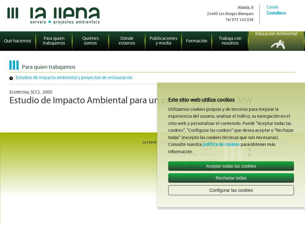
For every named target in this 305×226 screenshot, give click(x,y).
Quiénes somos (90, 41)
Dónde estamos (127, 41)
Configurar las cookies (231, 190)
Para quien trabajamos (54, 41)
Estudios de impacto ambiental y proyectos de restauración (74, 78)
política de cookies (221, 145)
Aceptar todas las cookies (231, 166)
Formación (196, 41)
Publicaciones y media (163, 41)
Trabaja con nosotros (230, 41)
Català (272, 7)
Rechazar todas (231, 177)
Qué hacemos (17, 41)
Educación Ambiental (276, 34)
